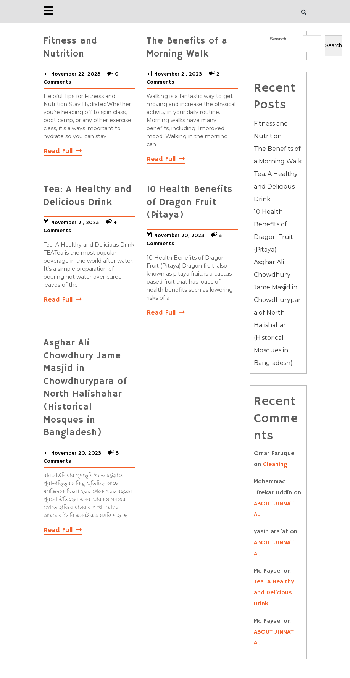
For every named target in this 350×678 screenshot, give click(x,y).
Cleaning (275, 464)
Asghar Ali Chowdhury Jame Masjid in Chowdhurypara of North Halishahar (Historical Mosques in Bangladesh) (277, 312)
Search (278, 39)
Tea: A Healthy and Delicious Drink (276, 186)
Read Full (63, 151)
